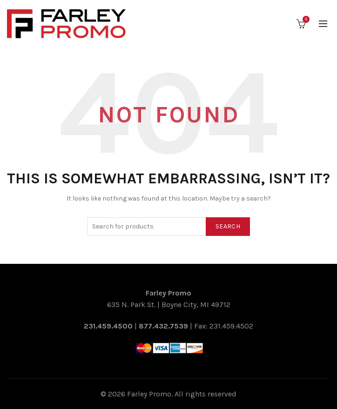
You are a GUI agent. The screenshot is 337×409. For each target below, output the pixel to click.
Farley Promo (149, 393)
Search (228, 226)
